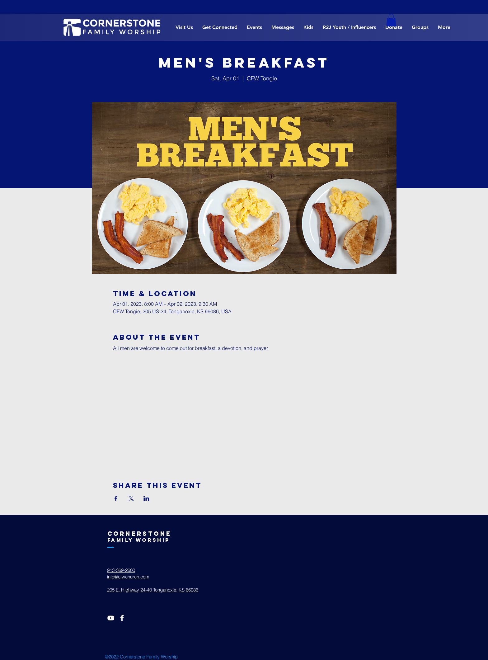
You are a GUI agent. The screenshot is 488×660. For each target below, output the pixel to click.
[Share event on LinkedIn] (146, 498)
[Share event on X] (131, 498)
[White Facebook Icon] (122, 618)
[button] (391, 20)
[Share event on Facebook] (116, 498)
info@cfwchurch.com (128, 577)
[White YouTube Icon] (111, 618)
